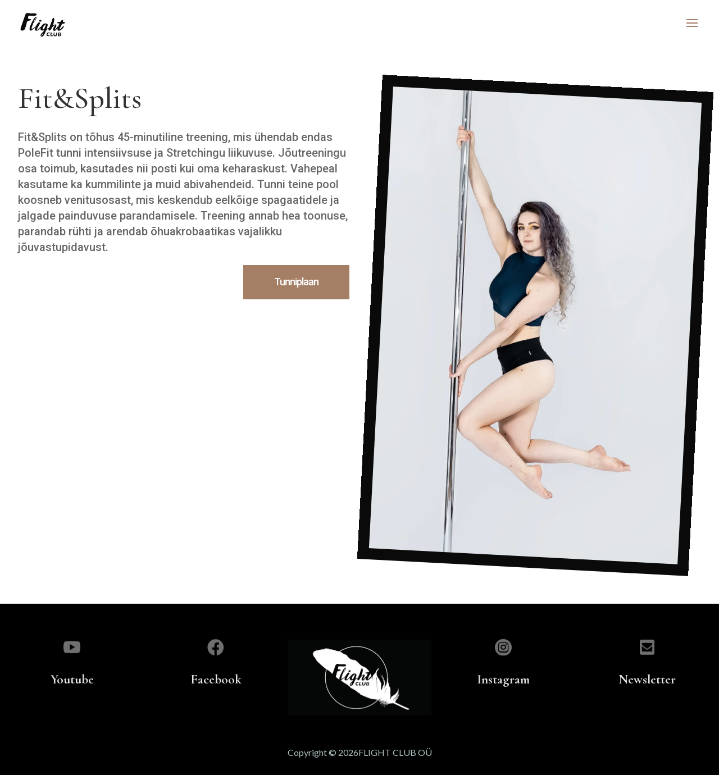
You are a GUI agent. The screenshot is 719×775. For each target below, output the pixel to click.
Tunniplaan (296, 282)
